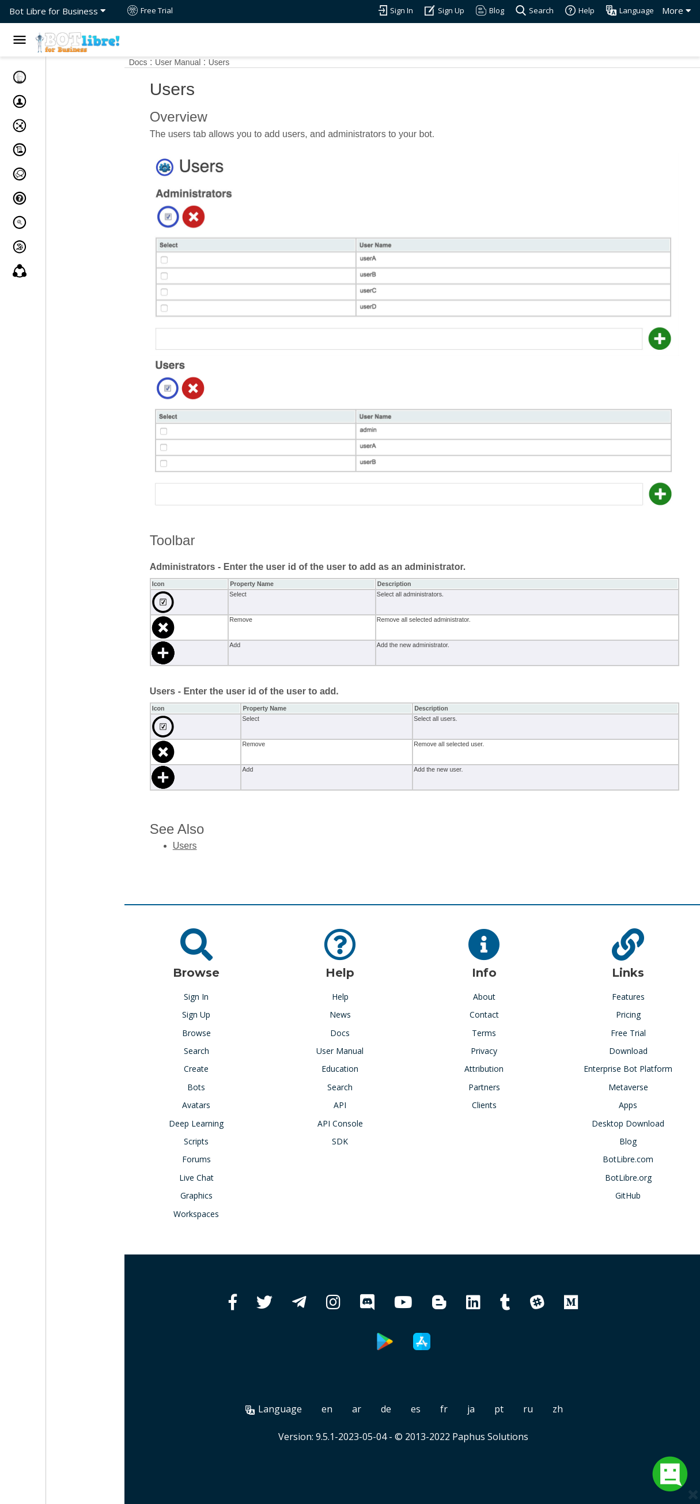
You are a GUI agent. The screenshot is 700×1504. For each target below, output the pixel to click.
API (359, 1084)
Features (631, 976)
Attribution (495, 1049)
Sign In (222, 976)
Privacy (495, 1030)
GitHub (632, 1175)
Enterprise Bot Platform (632, 1049)
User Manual (207, 62)
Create (222, 1049)
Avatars (222, 1084)
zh (572, 1388)
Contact (495, 994)
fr (459, 1388)
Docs (167, 62)
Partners (495, 1066)
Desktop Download (632, 1103)
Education (358, 1049)
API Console (358, 1103)
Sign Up (222, 994)
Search (222, 1030)
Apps (632, 1084)
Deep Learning (222, 1103)
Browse (222, 1012)
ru (543, 1388)
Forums (222, 1138)
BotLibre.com (632, 1138)
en (341, 1388)
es (431, 1388)
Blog (632, 1121)
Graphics (222, 1175)
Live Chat (222, 1157)
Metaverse (632, 1066)
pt (514, 1388)
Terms (495, 1012)
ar (371, 1388)
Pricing (631, 994)
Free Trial (631, 1012)
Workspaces (222, 1193)
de (401, 1388)
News (358, 994)
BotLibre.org (631, 1157)
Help (358, 976)
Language (288, 1388)
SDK (359, 1121)
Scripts (222, 1121)
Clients (495, 1084)
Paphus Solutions (505, 1416)
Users (248, 62)
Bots (222, 1066)
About (495, 976)
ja (486, 1388)
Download (631, 1030)
